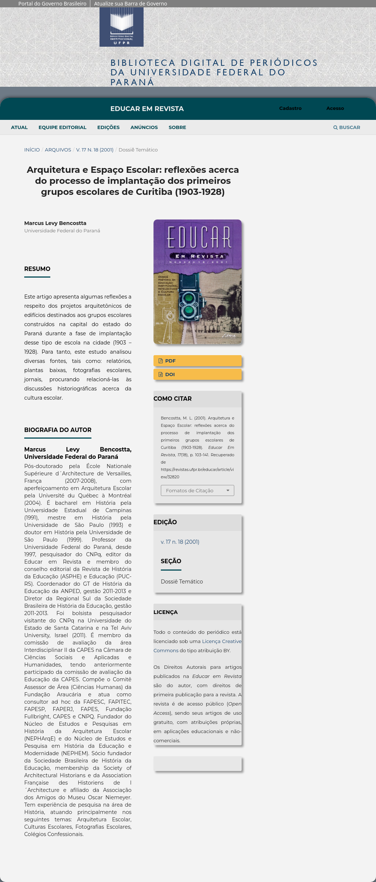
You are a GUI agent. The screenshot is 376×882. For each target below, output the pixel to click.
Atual (19, 127)
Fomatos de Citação (189, 490)
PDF (170, 361)
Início (32, 150)
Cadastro (290, 108)
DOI (169, 374)
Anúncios (144, 127)
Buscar (346, 127)
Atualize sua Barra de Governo (130, 3)
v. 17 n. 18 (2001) (95, 150)
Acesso (335, 108)
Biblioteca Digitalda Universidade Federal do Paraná (215, 72)
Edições (108, 127)
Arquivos (58, 150)
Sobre (177, 127)
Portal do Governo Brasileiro (52, 3)
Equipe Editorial (62, 127)
